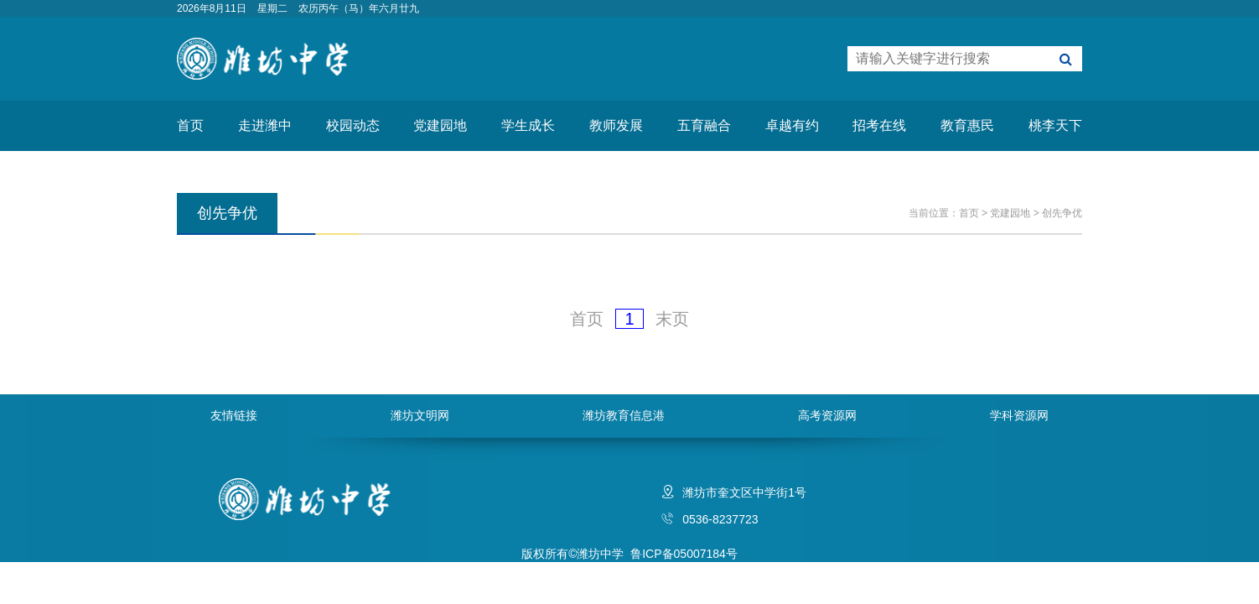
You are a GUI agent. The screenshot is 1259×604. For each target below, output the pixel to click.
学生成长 (528, 125)
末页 (672, 319)
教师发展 (616, 125)
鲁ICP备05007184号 (684, 553)
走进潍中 (265, 125)
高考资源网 (827, 415)
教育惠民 (967, 125)
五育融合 (704, 125)
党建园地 (440, 125)
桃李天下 (1055, 125)
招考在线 (879, 125)
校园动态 (353, 125)
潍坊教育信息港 (624, 415)
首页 (190, 125)
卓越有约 (792, 125)
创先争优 (1062, 213)
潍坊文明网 (420, 415)
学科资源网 (1019, 415)
